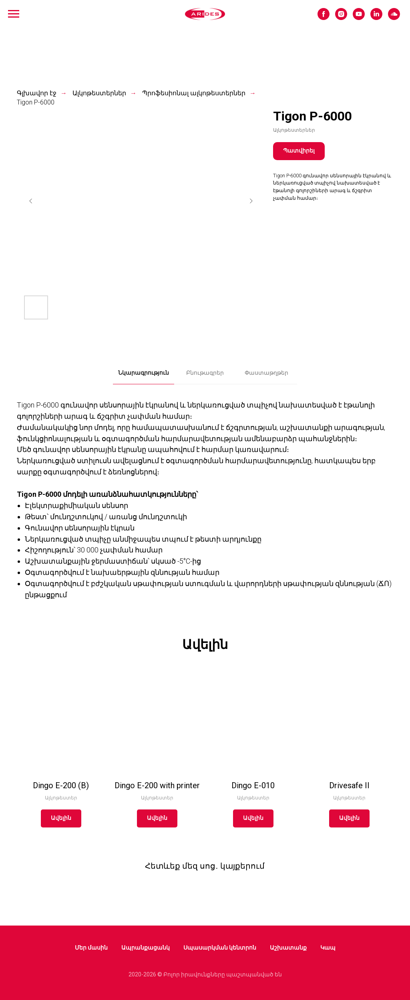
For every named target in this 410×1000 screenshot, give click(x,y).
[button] (299, 151)
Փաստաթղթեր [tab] (266, 372)
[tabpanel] (205, 501)
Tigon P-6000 (35, 102)
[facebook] (324, 17)
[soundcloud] (394, 17)
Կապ (328, 947)
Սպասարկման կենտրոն (219, 947)
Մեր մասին (91, 947)
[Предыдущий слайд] (31, 201)
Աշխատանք (288, 947)
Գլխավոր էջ (36, 93)
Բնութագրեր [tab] (205, 372)
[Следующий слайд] (251, 201)
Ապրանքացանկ (145, 947)
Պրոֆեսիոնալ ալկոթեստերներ (193, 93)
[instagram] (341, 17)
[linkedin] (376, 17)
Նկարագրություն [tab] (143, 372)
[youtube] (359, 17)
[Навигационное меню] (13, 14)
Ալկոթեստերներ (99, 93)
